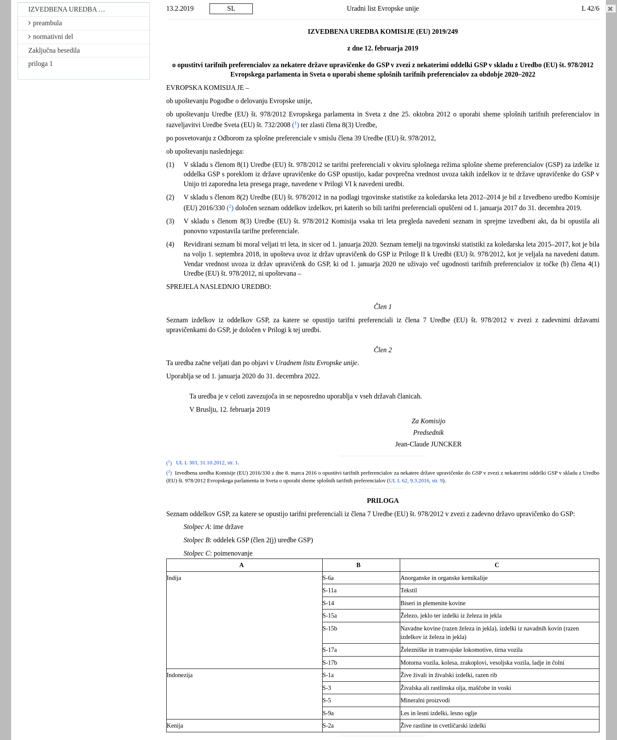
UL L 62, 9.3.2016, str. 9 (416, 481)
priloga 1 (40, 63)
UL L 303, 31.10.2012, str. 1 (207, 463)
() (295, 124)
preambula (45, 23)
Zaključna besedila (54, 50)
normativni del (50, 36)
